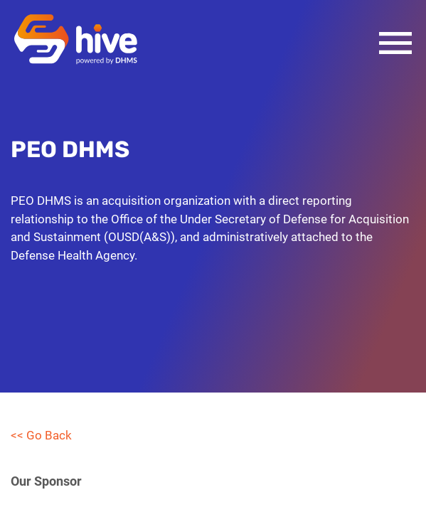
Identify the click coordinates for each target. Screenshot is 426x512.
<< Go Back (41, 435)
